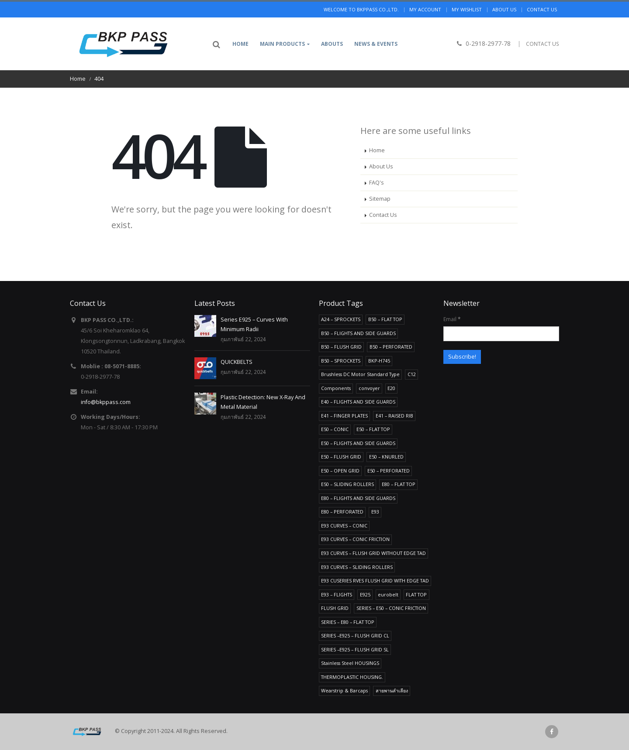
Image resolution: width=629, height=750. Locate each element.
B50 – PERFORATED (391, 346)
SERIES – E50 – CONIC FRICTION (391, 608)
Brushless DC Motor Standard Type (360, 374)
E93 (375, 511)
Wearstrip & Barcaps (344, 690)
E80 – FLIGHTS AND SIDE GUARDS (358, 498)
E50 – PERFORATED (388, 470)
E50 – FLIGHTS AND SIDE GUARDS (358, 443)
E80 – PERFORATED (342, 511)
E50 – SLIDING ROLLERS (347, 484)
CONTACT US (542, 44)
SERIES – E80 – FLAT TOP (347, 622)
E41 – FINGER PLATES (344, 415)
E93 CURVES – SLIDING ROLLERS (357, 567)
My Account (425, 9)
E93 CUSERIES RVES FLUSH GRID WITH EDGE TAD (375, 580)
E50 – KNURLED (386, 456)
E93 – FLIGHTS (336, 594)
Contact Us (383, 215)
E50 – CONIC (335, 429)
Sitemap (380, 198)
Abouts (332, 44)
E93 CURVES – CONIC (344, 525)
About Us (381, 166)
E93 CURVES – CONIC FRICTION (355, 539)
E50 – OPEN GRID (340, 470)
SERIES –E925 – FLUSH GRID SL (355, 649)
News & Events (375, 44)
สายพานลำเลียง (392, 690)
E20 (391, 388)
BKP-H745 (379, 360)
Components (336, 388)
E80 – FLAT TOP (398, 484)
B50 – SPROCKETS (340, 360)
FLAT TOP (416, 594)
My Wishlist (467, 9)
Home (240, 44)
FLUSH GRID (335, 608)
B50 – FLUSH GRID (341, 346)
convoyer (369, 388)
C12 (412, 374)
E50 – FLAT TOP (373, 429)
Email (451, 318)
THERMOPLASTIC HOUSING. (352, 677)
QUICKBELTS (236, 362)
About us (504, 9)
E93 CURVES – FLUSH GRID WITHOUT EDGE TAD (373, 553)
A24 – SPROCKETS (340, 319)
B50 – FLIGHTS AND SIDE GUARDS (358, 333)
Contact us (542, 9)
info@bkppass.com (106, 402)
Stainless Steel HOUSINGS (350, 663)
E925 (365, 594)
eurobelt (388, 594)
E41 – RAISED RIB (394, 415)
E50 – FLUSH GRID (341, 456)
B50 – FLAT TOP (385, 319)
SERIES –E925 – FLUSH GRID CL (355, 635)
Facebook (551, 731)
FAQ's (376, 182)
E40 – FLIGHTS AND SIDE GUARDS (358, 401)
